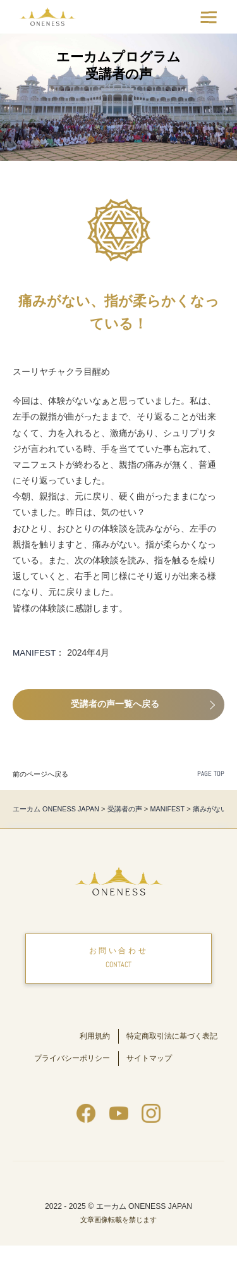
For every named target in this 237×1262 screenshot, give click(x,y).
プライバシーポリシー (69, 1074)
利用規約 (93, 1038)
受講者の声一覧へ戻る (116, 704)
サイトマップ (151, 1074)
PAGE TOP (210, 774)
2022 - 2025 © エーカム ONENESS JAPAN (119, 1222)
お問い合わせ (119, 960)
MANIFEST (35, 652)
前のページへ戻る (40, 774)
